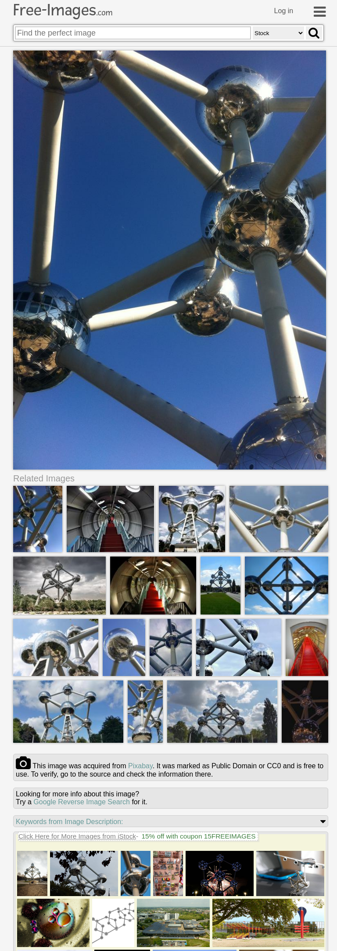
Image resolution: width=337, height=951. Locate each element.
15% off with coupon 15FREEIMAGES (198, 836)
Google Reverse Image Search (81, 802)
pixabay (140, 766)
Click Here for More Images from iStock (77, 836)
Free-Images (62, 10)
